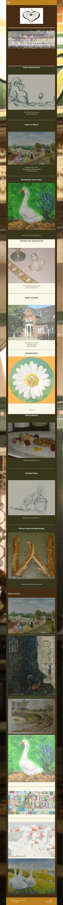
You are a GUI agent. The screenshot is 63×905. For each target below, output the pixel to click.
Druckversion (16, 900)
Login (50, 900)
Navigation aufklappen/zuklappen (31, 2)
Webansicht (49, 902)
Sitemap (23, 900)
